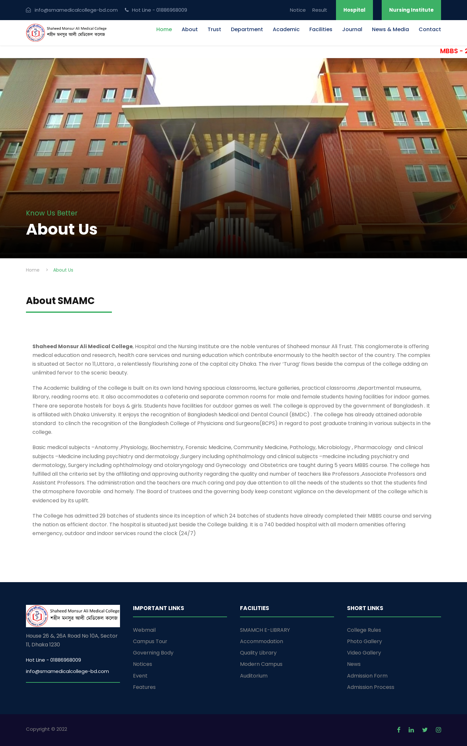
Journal (352, 29)
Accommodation (261, 641)
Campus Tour (150, 641)
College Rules (364, 630)
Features (144, 687)
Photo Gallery (364, 641)
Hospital (354, 9)
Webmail (144, 630)
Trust (214, 29)
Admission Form (367, 675)
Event (140, 675)
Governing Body (153, 652)
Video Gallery (364, 652)
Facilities (320, 29)
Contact (430, 29)
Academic (286, 29)
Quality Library (258, 652)
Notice (298, 9)
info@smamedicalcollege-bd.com (67, 671)
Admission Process (370, 687)
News (354, 664)
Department (247, 29)
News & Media (390, 29)
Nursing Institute (411, 9)
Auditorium (254, 675)
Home (164, 29)
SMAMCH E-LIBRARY (265, 630)
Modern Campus (261, 664)
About (190, 29)
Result (319, 9)
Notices (142, 664)
